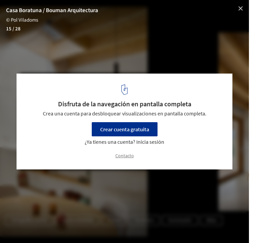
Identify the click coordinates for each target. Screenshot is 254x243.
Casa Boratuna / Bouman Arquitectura (52, 10)
